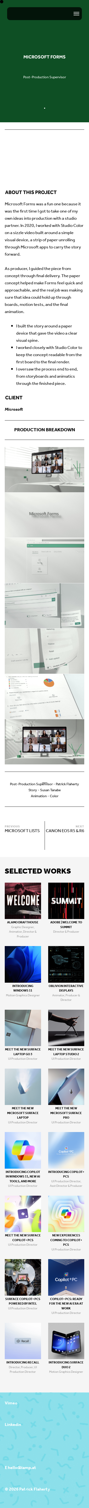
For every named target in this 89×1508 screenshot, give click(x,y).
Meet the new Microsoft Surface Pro (66, 1113)
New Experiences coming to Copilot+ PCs (66, 1240)
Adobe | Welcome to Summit (66, 924)
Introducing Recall (22, 1363)
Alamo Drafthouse (22, 922)
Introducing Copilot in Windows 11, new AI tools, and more (23, 1176)
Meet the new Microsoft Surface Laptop (23, 1113)
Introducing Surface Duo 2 (66, 1365)
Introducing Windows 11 (22, 988)
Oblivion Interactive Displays (66, 988)
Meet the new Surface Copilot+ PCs (23, 1238)
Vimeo (11, 1403)
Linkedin (13, 1424)
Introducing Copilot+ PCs (66, 1174)
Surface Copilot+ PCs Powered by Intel (22, 1301)
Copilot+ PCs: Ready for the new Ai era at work (66, 1304)
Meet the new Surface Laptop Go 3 (23, 1052)
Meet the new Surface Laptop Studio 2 (66, 1052)
